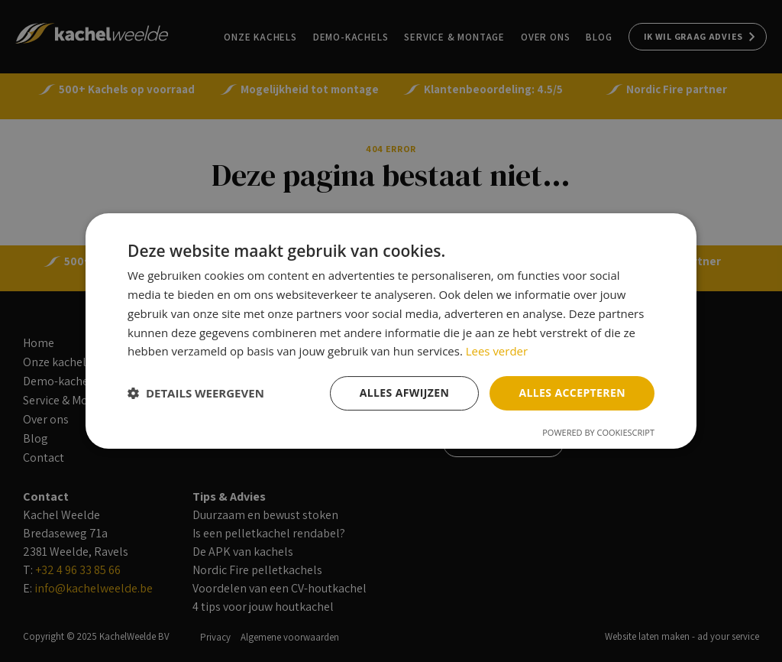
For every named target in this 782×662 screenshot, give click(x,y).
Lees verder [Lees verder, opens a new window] (497, 351)
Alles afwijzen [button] (405, 392)
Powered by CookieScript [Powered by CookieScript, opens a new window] (598, 432)
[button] (196, 394)
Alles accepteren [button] (572, 392)
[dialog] (391, 331)
